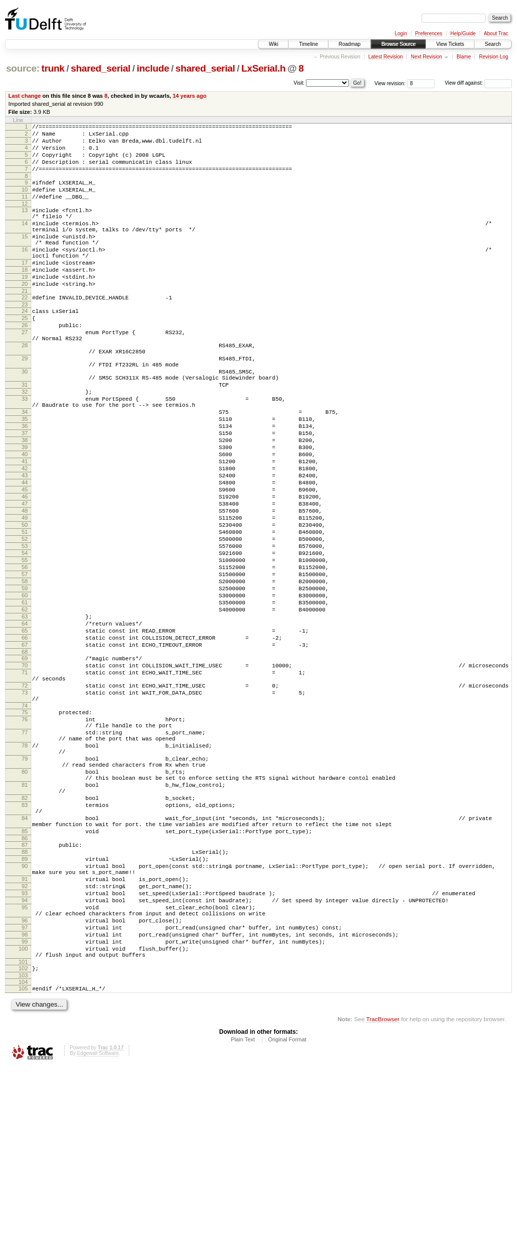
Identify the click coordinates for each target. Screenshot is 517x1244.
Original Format (287, 1216)
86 (25, 986)
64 (25, 726)
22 (25, 331)
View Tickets (450, 44)
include (153, 68)
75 (25, 832)
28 (25, 388)
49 (25, 598)
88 (25, 1002)
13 (25, 225)
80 (25, 905)
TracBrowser (382, 1196)
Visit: (299, 82)
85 (25, 978)
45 (25, 564)
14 (25, 241)
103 (23, 1151)
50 (25, 606)
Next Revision (426, 56)
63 (25, 718)
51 (25, 615)
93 (25, 1052)
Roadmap (349, 44)
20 (25, 316)
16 (25, 274)
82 (25, 937)
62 (25, 709)
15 (25, 258)
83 (25, 946)
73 (25, 809)
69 (25, 767)
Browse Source (398, 44)
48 (25, 589)
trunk (53, 68)
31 (25, 436)
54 (25, 641)
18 (25, 298)
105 (23, 1164)
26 (25, 363)
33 (25, 453)
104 (23, 1157)
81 (25, 921)
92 (25, 1043)
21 (25, 324)
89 (25, 1010)
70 (25, 776)
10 (25, 202)
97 (25, 1094)
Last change (25, 96)
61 (25, 701)
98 (25, 1102)
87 (25, 993)
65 (25, 735)
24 (25, 346)
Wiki (273, 44)
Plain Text (243, 1216)
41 (25, 529)
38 (25, 504)
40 (25, 521)
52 (25, 623)
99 (25, 1111)
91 (25, 1035)
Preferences (428, 33)
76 (25, 840)
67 (25, 752)
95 (25, 1069)
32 (25, 445)
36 (25, 486)
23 (25, 339)
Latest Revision (385, 56)
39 (25, 512)
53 (25, 632)
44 (25, 555)
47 (25, 581)
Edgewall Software (98, 1230)
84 (25, 962)
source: (22, 68)
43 (25, 546)
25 (25, 354)
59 (25, 683)
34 (25, 469)
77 (25, 856)
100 (23, 1119)
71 (25, 784)
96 (25, 1085)
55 (25, 649)
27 (25, 371)
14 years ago (189, 96)
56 (25, 658)
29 (25, 404)
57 (25, 666)
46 (25, 572)
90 (25, 1019)
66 (25, 743)
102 (23, 1142)
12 (25, 219)
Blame (463, 56)
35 (25, 478)
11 (25, 210)
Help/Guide (463, 33)
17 (25, 290)
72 (25, 800)
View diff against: (478, 83)
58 (25, 675)
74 (25, 825)
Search (493, 44)
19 (25, 307)
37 (25, 495)
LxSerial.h (263, 68)
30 (25, 420)
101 (23, 1136)
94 (25, 1061)
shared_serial (100, 68)
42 (25, 538)
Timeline (308, 44)
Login (401, 33)
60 (25, 692)
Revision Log (493, 56)
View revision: (390, 83)
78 (25, 872)
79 (25, 889)
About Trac (496, 33)
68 (25, 761)
